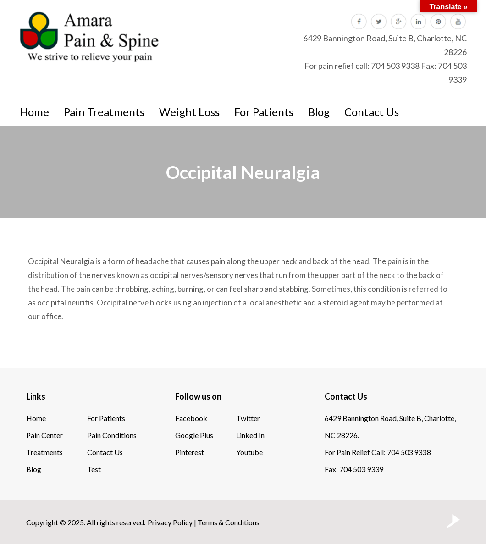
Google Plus (194, 435)
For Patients (263, 111)
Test (94, 469)
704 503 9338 (395, 66)
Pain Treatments (104, 111)
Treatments (44, 452)
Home (34, 111)
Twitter (248, 418)
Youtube (249, 452)
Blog (319, 111)
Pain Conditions (112, 435)
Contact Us (371, 111)
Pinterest (189, 452)
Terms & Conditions (229, 522)
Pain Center (44, 435)
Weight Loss (189, 111)
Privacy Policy (170, 522)
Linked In (250, 435)
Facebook (191, 418)
